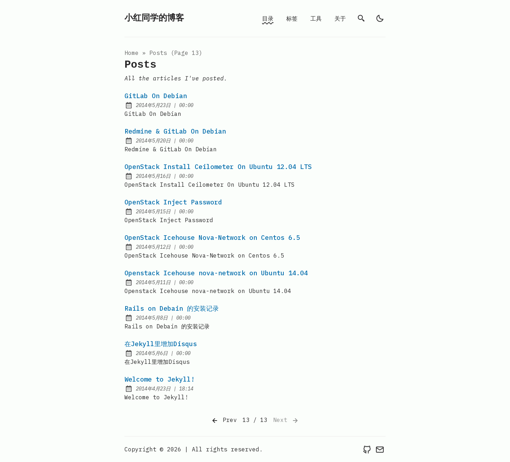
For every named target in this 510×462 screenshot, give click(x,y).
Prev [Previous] (224, 420)
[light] (380, 18)
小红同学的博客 (154, 18)
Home (131, 52)
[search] (361, 18)
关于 (340, 18)
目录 (267, 18)
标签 (292, 18)
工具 (316, 18)
